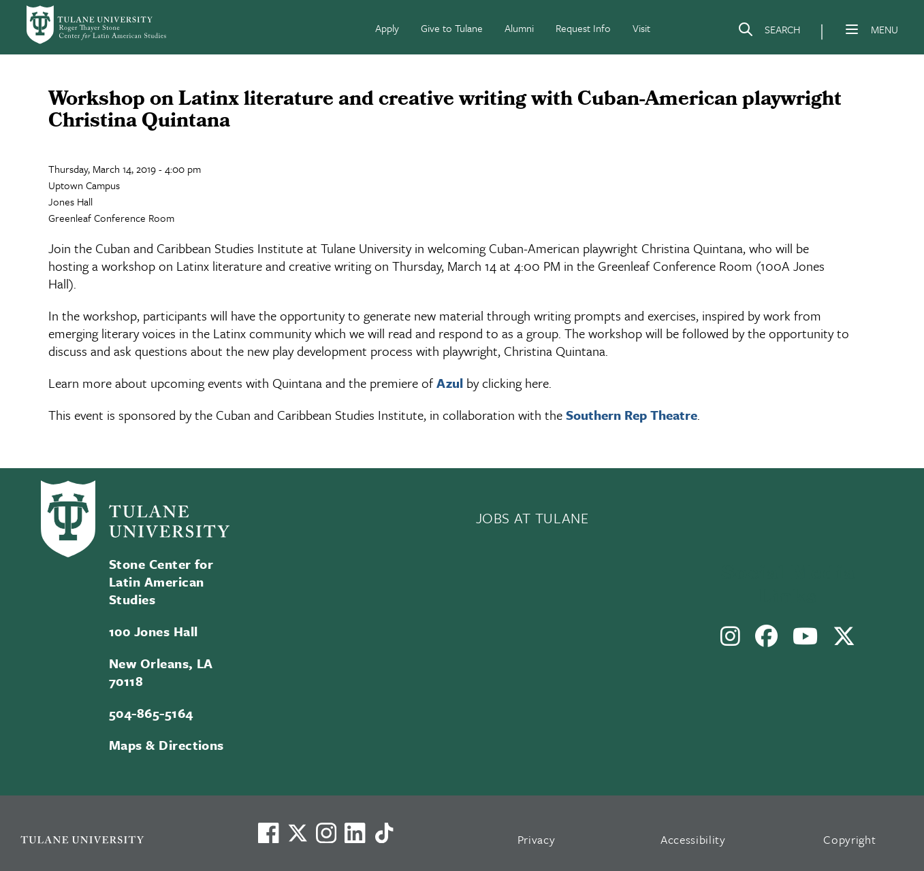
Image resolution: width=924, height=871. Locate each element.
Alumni (519, 27)
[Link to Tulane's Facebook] (326, 833)
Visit (641, 27)
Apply (387, 27)
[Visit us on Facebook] (268, 833)
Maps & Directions (166, 745)
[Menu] (852, 29)
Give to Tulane (452, 27)
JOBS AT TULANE (532, 518)
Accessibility (693, 839)
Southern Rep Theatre (631, 415)
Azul (449, 383)
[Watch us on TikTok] (384, 833)
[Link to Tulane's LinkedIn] (355, 833)
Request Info (583, 27)
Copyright (849, 839)
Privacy (536, 839)
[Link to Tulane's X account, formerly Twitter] (297, 833)
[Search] (768, 32)
